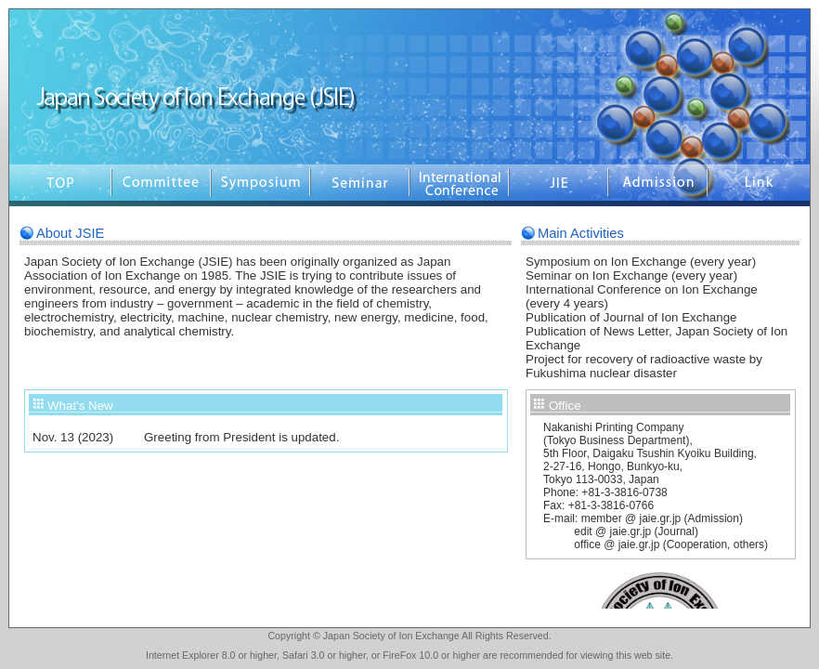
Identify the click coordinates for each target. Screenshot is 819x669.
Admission (658, 185)
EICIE (459, 185)
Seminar (360, 185)
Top (60, 185)
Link (759, 185)
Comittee (161, 185)
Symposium (260, 185)
